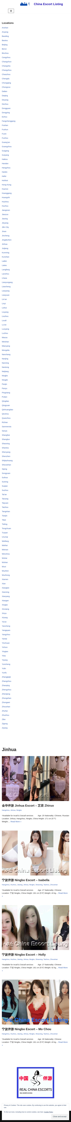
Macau (4, 337)
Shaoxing (6, 443)
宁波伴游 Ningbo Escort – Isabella (25, 880)
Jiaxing (5, 219)
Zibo (3, 719)
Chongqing (6, 83)
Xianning (5, 592)
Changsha (6, 66)
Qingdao (5, 401)
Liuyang (5, 312)
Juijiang (5, 248)
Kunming (5, 252)
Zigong (5, 723)
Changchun (6, 62)
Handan (5, 163)
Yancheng (6, 626)
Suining (5, 482)
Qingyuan (6, 405)
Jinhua (4, 244)
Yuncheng (6, 664)
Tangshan (6, 511)
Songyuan (6, 473)
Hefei (4, 176)
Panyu (4, 388)
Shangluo (6, 439)
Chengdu (5, 79)
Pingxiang (6, 393)
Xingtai (5, 605)
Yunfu (4, 673)
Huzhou (5, 206)
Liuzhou (5, 316)
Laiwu (4, 265)
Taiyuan (5, 503)
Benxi (4, 49)
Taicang (5, 499)
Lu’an (4, 325)
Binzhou (5, 53)
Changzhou (6, 70)
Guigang (5, 151)
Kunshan (5, 257)
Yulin (4, 668)
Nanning (5, 363)
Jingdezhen (6, 240)
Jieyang (5, 223)
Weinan (5, 550)
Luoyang (5, 329)
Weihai (5, 545)
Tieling (4, 524)
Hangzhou (6, 168)
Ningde (5, 380)
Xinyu (4, 613)
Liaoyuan (5, 295)
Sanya (4, 431)
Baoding (5, 36)
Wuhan (5, 562)
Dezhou (5, 104)
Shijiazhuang (7, 460)
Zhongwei (6, 702)
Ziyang (4, 728)
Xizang (5, 617)
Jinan (4, 231)
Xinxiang (5, 609)
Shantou (5, 448)
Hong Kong (6, 185)
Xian (4, 583)
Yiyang (4, 660)
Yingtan (5, 651)
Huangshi (6, 197)
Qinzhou (5, 414)
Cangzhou (6, 57)
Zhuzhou (5, 715)
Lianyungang (7, 282)
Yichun (4, 647)
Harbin (4, 172)
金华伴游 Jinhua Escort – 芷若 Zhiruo (28, 805)
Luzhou (5, 333)
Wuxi (4, 566)
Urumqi (5, 537)
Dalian (4, 91)
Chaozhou (6, 74)
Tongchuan (6, 528)
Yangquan (6, 630)
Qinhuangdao (7, 409)
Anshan (5, 28)
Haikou (5, 159)
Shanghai (6, 435)
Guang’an (6, 142)
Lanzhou (5, 274)
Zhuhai (5, 711)
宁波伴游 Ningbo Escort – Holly (24, 954)
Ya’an (4, 622)
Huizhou (5, 202)
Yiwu (4, 656)
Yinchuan (6, 643)
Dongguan (6, 108)
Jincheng (5, 236)
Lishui (4, 308)
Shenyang (6, 452)
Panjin (4, 384)
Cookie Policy (48, 1112)
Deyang (5, 100)
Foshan (5, 125)
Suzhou (5, 490)
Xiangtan (5, 588)
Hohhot (5, 180)
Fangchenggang (8, 121)
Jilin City (5, 227)
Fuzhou (5, 138)
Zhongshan (6, 698)
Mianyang (6, 346)
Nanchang (6, 354)
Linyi (4, 303)
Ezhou (4, 117)
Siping (4, 469)
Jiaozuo (5, 214)
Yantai (4, 639)
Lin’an (4, 299)
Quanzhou (6, 418)
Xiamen (5, 579)
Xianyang (6, 596)
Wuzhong (6, 575)
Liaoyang (5, 291)
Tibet (4, 520)
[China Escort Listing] (40, 4)
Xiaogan (5, 600)
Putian (4, 397)
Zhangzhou (6, 681)
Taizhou (5, 507)
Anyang (5, 32)
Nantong (5, 367)
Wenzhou (6, 554)
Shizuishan (6, 465)
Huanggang (7, 193)
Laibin (4, 261)
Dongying (6, 112)
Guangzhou (7, 146)
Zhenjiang (6, 694)
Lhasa (4, 278)
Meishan (5, 342)
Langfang (6, 269)
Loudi (4, 320)
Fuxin (4, 134)
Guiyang (5, 155)
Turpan (5, 533)
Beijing (4, 45)
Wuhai (4, 558)
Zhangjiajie (6, 677)
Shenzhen (6, 456)
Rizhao (5, 422)
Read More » (16, 821)
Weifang (5, 541)
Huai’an (5, 189)
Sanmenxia (6, 426)
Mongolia (5, 350)
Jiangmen (6, 210)
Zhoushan (6, 707)
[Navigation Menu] (11, 11)
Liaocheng (6, 286)
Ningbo (5, 376)
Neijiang (5, 371)
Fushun (5, 129)
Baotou (5, 40)
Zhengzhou (6, 690)
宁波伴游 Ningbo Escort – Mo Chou (26, 1029)
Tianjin (4, 516)
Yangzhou (6, 634)
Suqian (5, 486)
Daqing (5, 95)
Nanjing (5, 359)
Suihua (5, 477)
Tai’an (4, 494)
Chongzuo (6, 87)
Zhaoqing (6, 685)
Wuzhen (5, 571)
